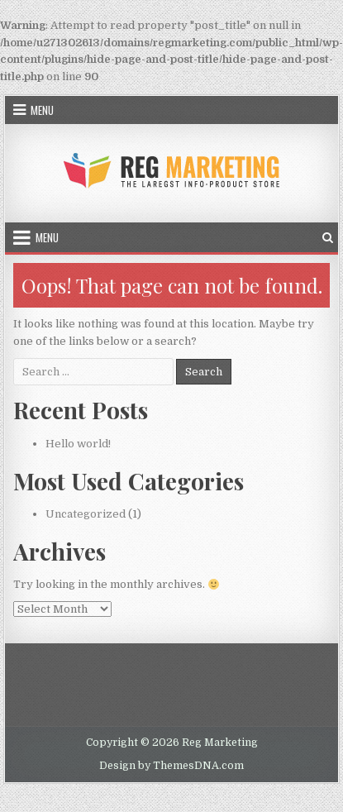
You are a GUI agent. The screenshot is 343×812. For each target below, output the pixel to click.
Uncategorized (85, 514)
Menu (42, 110)
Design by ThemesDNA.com (171, 765)
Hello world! (78, 443)
